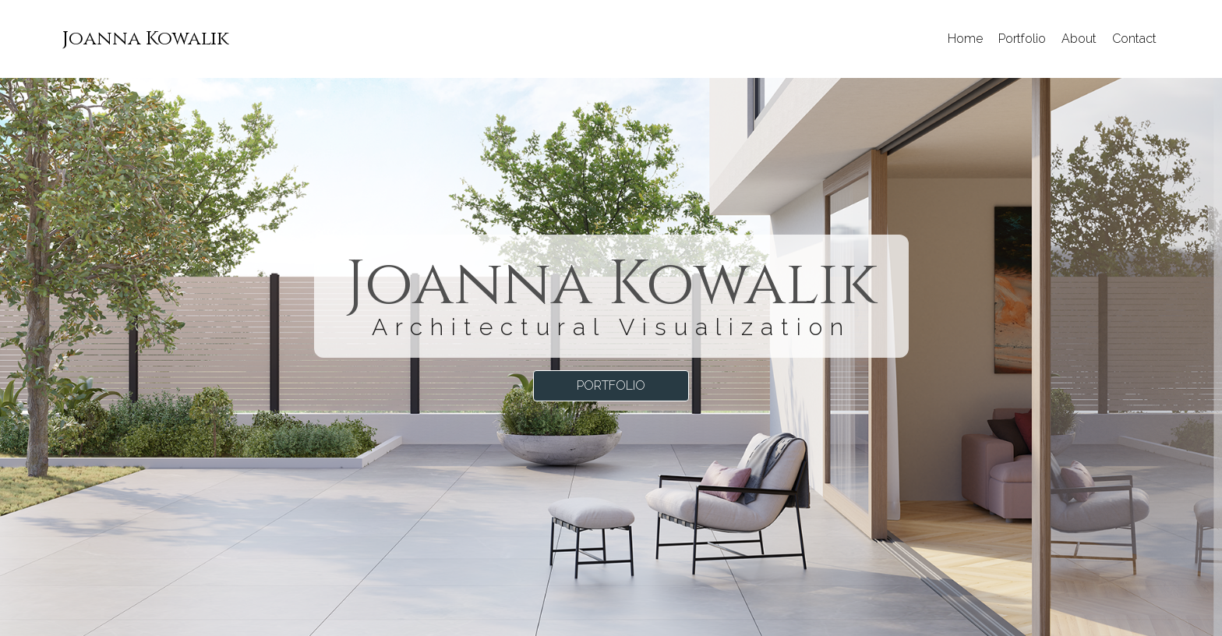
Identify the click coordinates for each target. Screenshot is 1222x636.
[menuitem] (146, 38)
